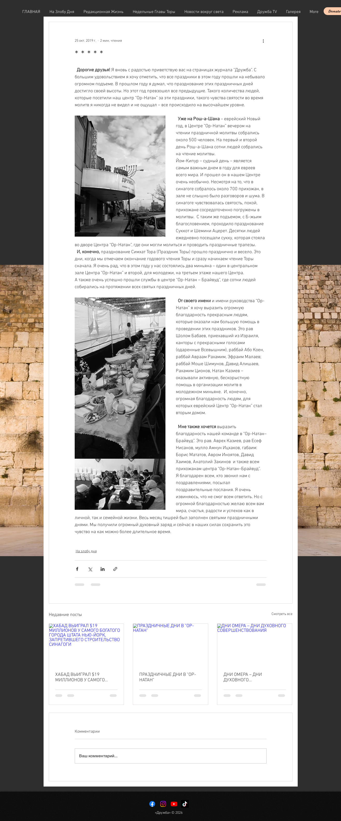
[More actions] (263, 41)
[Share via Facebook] (77, 569)
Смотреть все (282, 614)
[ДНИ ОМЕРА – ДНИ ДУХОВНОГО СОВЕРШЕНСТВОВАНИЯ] (254, 645)
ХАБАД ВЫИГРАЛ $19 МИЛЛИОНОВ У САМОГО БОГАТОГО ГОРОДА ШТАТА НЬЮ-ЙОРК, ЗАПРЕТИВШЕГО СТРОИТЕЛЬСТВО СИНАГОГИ (85, 677)
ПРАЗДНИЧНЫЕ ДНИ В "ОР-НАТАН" (167, 677)
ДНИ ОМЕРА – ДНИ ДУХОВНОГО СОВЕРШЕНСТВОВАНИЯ (248, 677)
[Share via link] (115, 569)
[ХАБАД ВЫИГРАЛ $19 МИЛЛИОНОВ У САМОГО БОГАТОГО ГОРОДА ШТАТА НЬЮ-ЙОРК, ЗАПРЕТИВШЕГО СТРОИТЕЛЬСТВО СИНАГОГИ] (86, 645)
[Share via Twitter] (89, 569)
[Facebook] (152, 804)
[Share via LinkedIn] (102, 569)
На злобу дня (86, 551)
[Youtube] (174, 804)
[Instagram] (163, 804)
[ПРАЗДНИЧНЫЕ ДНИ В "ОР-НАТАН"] (170, 645)
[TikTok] (185, 804)
